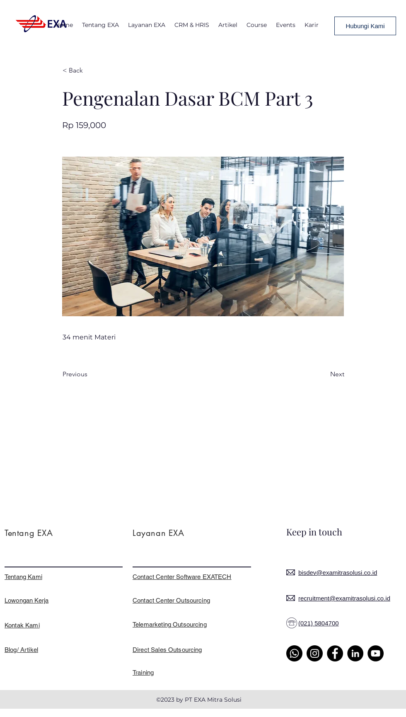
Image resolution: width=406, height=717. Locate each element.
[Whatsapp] (294, 653)
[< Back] (90, 70)
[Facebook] (335, 653)
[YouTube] (375, 653)
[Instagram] (315, 653)
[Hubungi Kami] (365, 26)
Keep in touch (314, 532)
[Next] (323, 374)
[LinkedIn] (355, 653)
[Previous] (90, 374)
